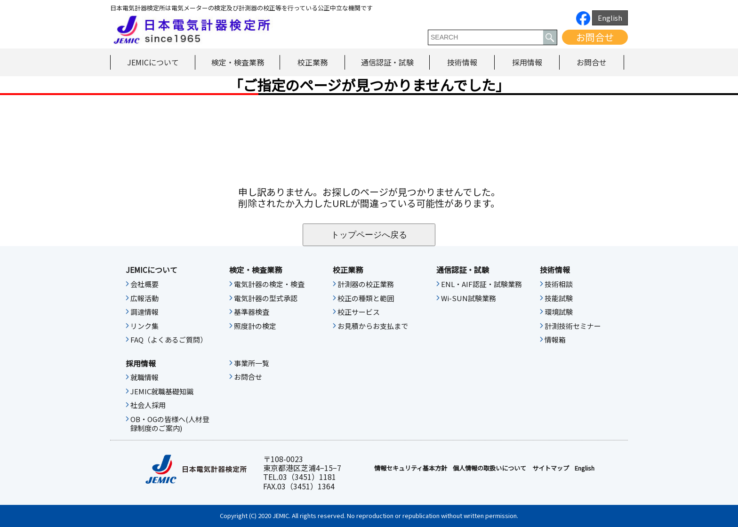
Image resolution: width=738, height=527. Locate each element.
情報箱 (555, 339)
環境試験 (559, 312)
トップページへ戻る (369, 235)
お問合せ (595, 37)
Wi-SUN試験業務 (468, 298)
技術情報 (462, 62)
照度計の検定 (255, 326)
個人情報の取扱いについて (489, 468)
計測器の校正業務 (365, 284)
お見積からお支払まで (372, 326)
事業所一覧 (251, 363)
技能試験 (559, 298)
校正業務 (312, 62)
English (610, 18)
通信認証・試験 (387, 62)
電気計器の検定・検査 (269, 284)
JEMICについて (153, 62)
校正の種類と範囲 (365, 298)
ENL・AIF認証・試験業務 (481, 284)
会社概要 (144, 284)
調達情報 (144, 312)
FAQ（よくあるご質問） (168, 339)
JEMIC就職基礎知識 (161, 391)
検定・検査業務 (237, 62)
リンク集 (144, 326)
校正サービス (358, 312)
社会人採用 (148, 405)
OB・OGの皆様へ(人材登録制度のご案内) (169, 424)
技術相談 (559, 284)
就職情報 (144, 377)
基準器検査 (251, 312)
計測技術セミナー (573, 326)
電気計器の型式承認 (265, 298)
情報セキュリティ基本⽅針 (410, 468)
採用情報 (527, 62)
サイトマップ (550, 468)
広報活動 (144, 298)
